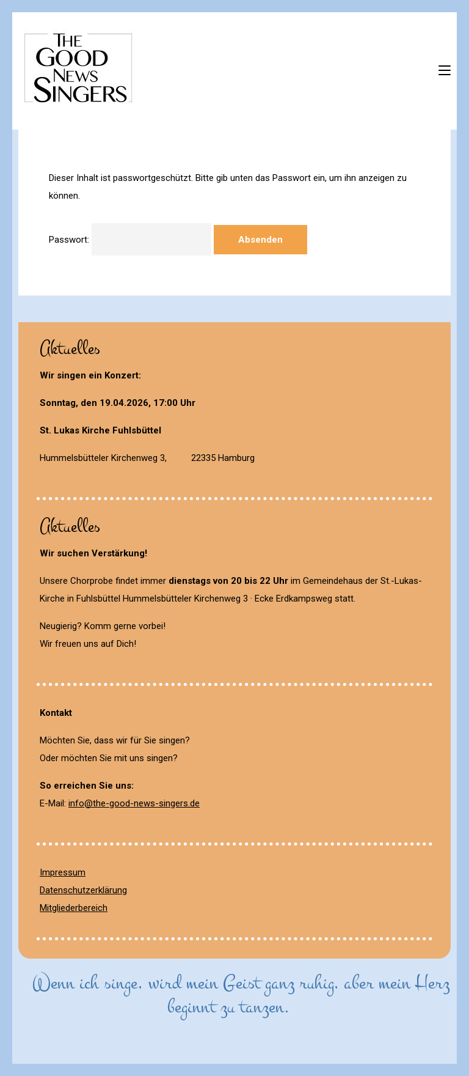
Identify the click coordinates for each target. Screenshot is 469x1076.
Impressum (62, 872)
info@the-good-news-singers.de (134, 803)
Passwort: (130, 239)
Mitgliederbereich (73, 907)
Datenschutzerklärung (83, 890)
